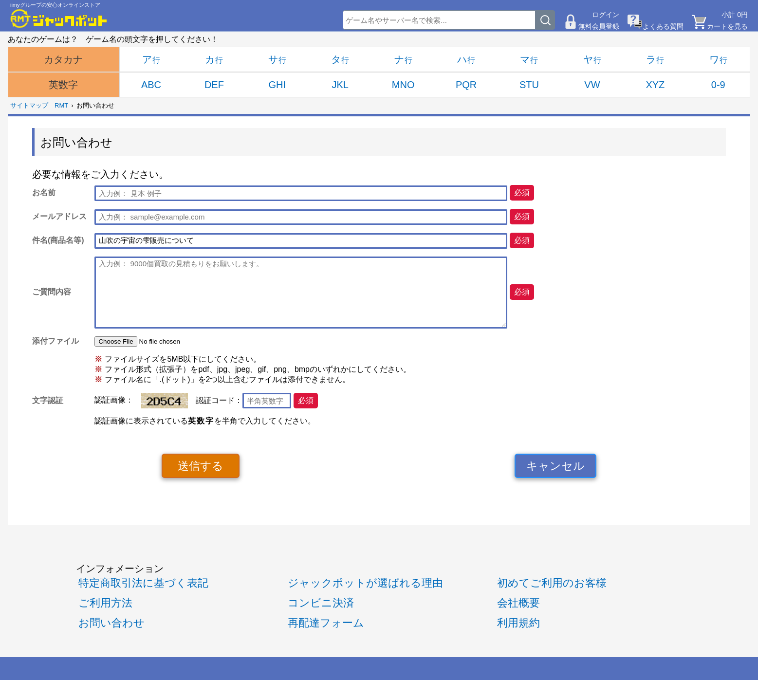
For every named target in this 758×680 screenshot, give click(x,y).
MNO (403, 84)
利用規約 (518, 623)
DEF (214, 84)
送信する (200, 465)
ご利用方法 (105, 603)
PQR (466, 84)
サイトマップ (29, 105)
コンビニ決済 (321, 603)
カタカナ (63, 59)
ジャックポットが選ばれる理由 (365, 583)
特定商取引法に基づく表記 (143, 583)
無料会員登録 (598, 26)
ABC (151, 84)
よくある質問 (663, 26)
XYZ (655, 84)
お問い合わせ (111, 623)
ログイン (605, 14)
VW (592, 84)
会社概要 (518, 603)
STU (529, 84)
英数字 (63, 84)
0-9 (718, 84)
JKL (340, 84)
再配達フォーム (326, 623)
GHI (277, 84)
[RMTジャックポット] (59, 18)
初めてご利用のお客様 (552, 583)
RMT (61, 105)
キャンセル (555, 465)
